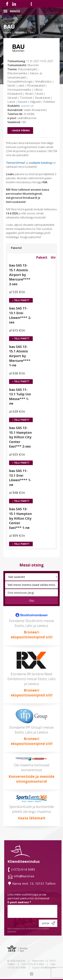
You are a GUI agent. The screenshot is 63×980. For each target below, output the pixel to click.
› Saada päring (20, 130)
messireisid (21, 32)
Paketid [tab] (16, 248)
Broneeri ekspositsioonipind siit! (31, 634)
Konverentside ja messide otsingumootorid (31, 779)
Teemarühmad (15, 163)
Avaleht (7, 32)
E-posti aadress (19, 902)
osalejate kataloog (40, 163)
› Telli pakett (20, 300)
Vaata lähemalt (31, 818)
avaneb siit (27, 106)
